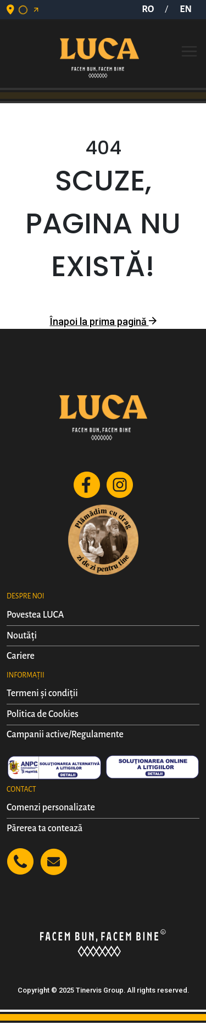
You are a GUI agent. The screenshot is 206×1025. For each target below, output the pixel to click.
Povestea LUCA (35, 615)
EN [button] (186, 9)
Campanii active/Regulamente (65, 735)
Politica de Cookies (43, 714)
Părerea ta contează (44, 828)
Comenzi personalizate (51, 808)
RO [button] (148, 9)
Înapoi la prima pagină (103, 321)
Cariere (21, 656)
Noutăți (22, 636)
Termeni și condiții (42, 693)
